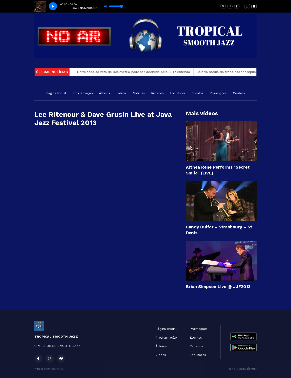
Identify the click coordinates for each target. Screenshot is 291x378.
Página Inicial (56, 93)
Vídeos (121, 93)
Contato (239, 93)
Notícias (139, 93)
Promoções (218, 93)
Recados (157, 93)
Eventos (197, 93)
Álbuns (104, 93)
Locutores (177, 93)
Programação (83, 93)
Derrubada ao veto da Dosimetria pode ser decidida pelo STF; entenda (136, 72)
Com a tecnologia (243, 368)
